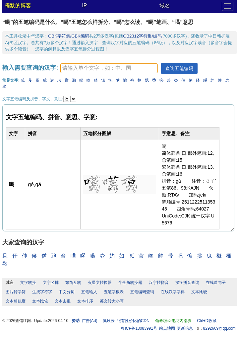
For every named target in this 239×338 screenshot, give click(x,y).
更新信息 (185, 328)
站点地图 (167, 328)
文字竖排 (51, 282)
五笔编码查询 (142, 292)
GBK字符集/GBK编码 (68, 36)
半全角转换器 (130, 282)
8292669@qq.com (219, 328)
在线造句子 (216, 282)
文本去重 (63, 301)
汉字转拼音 (159, 282)
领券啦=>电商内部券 (173, 320)
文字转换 (28, 282)
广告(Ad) (89, 320)
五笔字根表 (114, 292)
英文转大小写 (112, 301)
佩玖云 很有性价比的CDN (126, 320)
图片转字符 (16, 292)
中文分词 (67, 292)
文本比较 (199, 292)
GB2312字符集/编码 (143, 36)
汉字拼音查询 (187, 282)
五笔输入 (89, 292)
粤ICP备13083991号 (139, 328)
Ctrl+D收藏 (206, 320)
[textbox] (109, 68)
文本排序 (85, 301)
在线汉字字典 (173, 292)
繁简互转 (73, 282)
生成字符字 (42, 292)
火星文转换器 (100, 282)
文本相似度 (16, 301)
